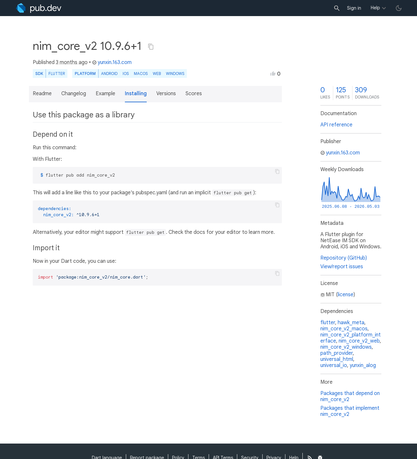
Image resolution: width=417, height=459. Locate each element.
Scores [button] (194, 93)
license (345, 294)
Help (375, 8)
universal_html (336, 359)
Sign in (354, 8)
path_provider (336, 353)
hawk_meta (351, 322)
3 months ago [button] (72, 62)
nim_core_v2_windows (346, 347)
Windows (175, 73)
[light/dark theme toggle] (399, 8)
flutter (327, 322)
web (157, 73)
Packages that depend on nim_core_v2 (350, 396)
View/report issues (341, 266)
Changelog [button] (73, 93)
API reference (336, 125)
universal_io (333, 365)
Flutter (56, 73)
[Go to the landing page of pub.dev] (38, 8)
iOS (126, 73)
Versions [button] (166, 93)
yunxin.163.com (112, 62)
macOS (141, 73)
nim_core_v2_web (359, 341)
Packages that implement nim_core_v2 (349, 411)
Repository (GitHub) (343, 258)
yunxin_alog (363, 365)
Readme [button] (42, 93)
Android (109, 73)
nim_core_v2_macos (344, 329)
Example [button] (105, 93)
